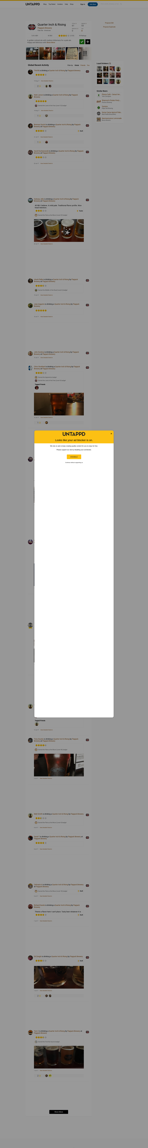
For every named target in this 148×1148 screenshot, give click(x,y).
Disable (74, 457)
